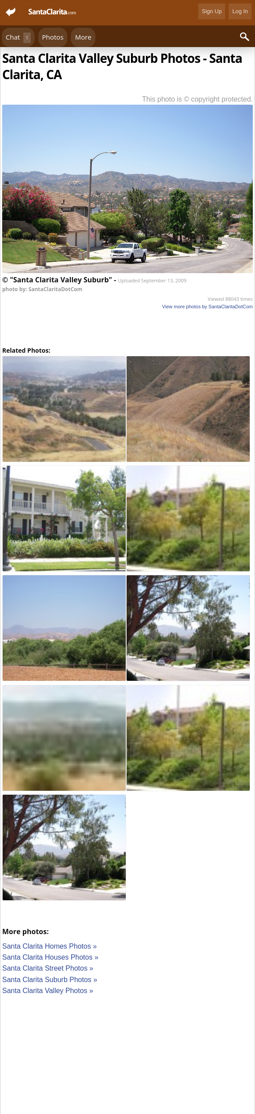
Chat (18, 38)
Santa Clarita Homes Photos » (49, 946)
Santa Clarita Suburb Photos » (49, 979)
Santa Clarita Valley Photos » (47, 990)
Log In (240, 11)
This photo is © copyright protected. (197, 99)
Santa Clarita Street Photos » (47, 968)
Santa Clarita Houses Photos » (50, 957)
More (83, 37)
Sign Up (212, 11)
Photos (53, 37)
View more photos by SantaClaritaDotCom (207, 306)
